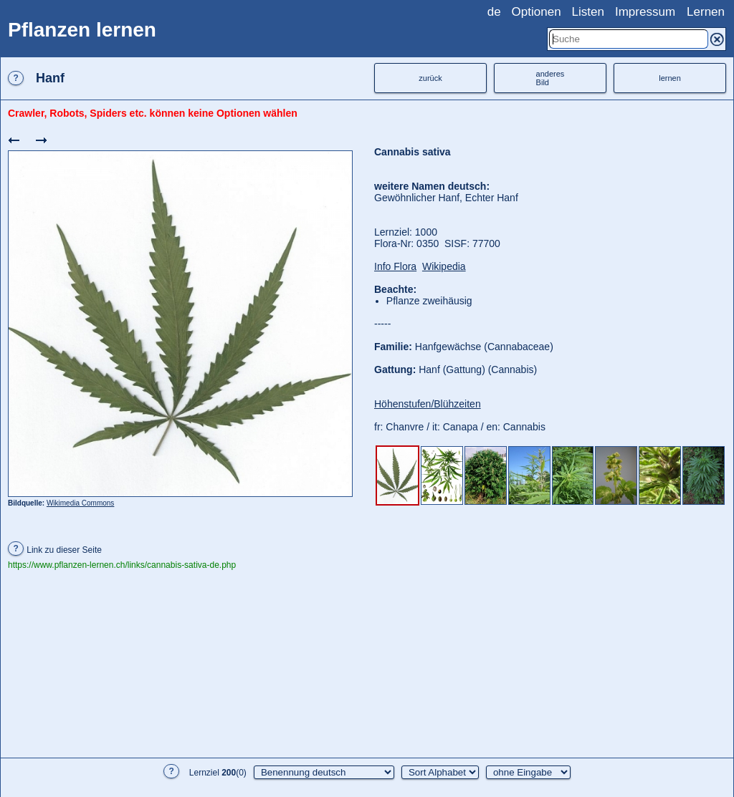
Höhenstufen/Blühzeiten (427, 404)
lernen (670, 78)
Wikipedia (444, 266)
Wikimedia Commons (80, 503)
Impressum (645, 12)
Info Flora (395, 266)
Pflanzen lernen (82, 30)
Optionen (536, 12)
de (494, 12)
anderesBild (550, 78)
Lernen (706, 12)
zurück (430, 78)
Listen (588, 12)
